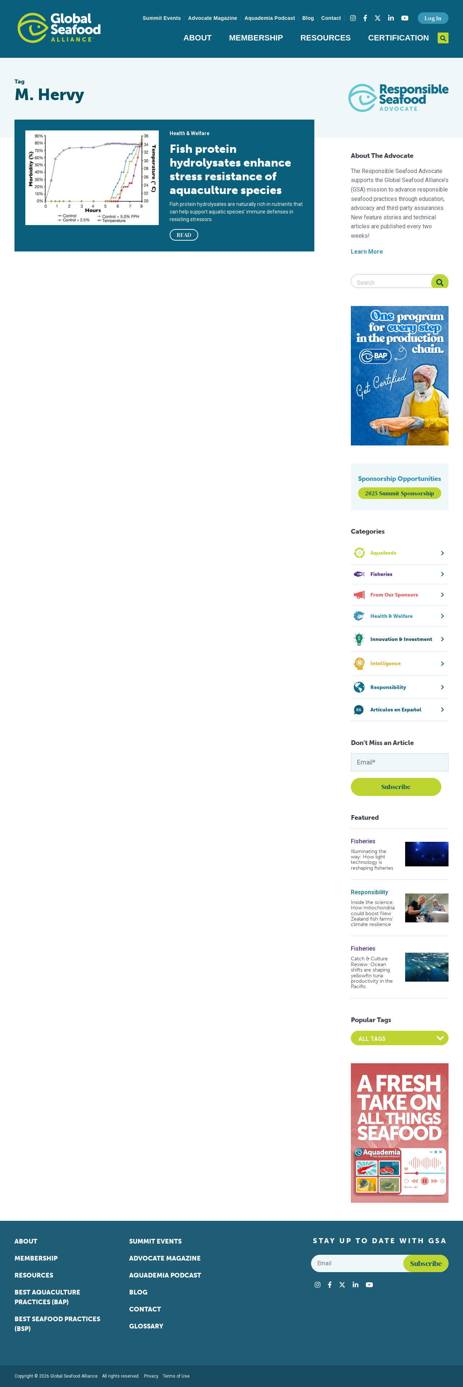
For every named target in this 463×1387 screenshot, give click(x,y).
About (197, 37)
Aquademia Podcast (270, 18)
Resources (325, 37)
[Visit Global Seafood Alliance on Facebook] (365, 18)
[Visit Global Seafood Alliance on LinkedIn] (391, 18)
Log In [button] (433, 18)
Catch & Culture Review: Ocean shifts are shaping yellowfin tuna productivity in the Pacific (372, 972)
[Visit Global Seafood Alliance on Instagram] (353, 18)
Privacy (151, 1376)
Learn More (367, 251)
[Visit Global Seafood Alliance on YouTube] (405, 18)
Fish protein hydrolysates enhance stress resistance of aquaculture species (230, 169)
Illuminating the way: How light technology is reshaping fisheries (372, 860)
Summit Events (162, 18)
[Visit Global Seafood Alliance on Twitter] (378, 18)
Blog (308, 18)
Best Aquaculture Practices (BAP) (47, 1297)
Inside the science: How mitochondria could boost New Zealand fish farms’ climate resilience (373, 913)
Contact (331, 18)
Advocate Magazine (212, 18)
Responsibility (369, 892)
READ (184, 235)
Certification (398, 37)
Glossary (146, 1326)
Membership (256, 37)
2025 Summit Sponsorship (399, 493)
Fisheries (363, 841)
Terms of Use (176, 1376)
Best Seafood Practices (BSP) (57, 1324)
